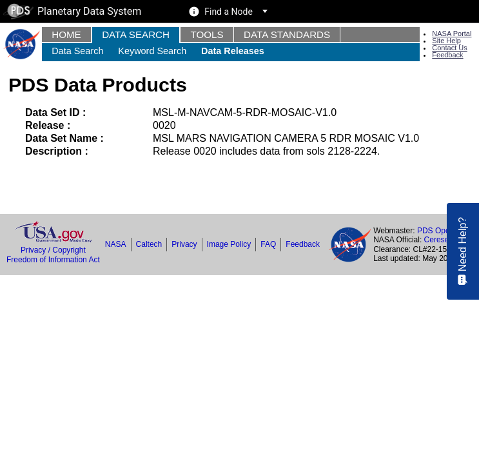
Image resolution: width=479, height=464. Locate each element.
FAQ (268, 244)
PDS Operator (441, 230)
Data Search (136, 34)
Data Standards (287, 34)
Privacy (184, 244)
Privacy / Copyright (53, 250)
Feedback (447, 55)
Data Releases (232, 51)
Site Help (446, 40)
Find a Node (228, 11)
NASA (115, 244)
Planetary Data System (72, 11)
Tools (206, 34)
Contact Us (449, 48)
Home (66, 34)
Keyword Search (152, 51)
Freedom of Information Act (53, 259)
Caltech (149, 244)
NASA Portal (451, 33)
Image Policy (229, 244)
